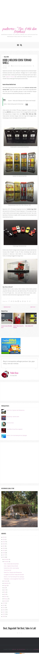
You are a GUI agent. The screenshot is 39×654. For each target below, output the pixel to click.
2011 (4, 612)
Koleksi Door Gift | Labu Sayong (11, 568)
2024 (4, 539)
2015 (4, 603)
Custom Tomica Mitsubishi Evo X (6, 326)
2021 (4, 546)
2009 (4, 616)
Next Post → (33, 307)
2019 (4, 550)
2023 (4, 541)
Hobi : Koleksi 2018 (29, 326)
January (5, 601)
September (6, 583)
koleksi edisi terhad (27, 65)
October (6, 581)
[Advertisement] (20, 10)
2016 (4, 557)
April (5, 594)
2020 (4, 548)
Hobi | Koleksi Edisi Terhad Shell (17, 61)
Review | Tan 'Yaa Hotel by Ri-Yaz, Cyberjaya (17, 435)
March (5, 596)
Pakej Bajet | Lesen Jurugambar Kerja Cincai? (14, 579)
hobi (21, 65)
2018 (4, 552)
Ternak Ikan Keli (7, 570)
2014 (4, 605)
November (6, 561)
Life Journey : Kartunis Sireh (13, 416)
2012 (4, 610)
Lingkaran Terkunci (10, 76)
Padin (5, 65)
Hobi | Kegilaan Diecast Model (11, 566)
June (5, 590)
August (5, 585)
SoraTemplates (36, 649)
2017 (4, 555)
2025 (4, 537)
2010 (4, 614)
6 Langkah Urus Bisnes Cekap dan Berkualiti (14, 574)
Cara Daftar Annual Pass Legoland (14, 429)
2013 (4, 607)
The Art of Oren (10, 423)
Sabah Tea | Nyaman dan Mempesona (15, 410)
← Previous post (7, 307)
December (6, 559)
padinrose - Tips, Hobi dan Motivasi (19, 31)
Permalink (5, 67)
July (4, 587)
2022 (4, 544)
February (6, 598)
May (5, 592)
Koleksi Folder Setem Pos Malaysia (18, 326)
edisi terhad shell (16, 65)
